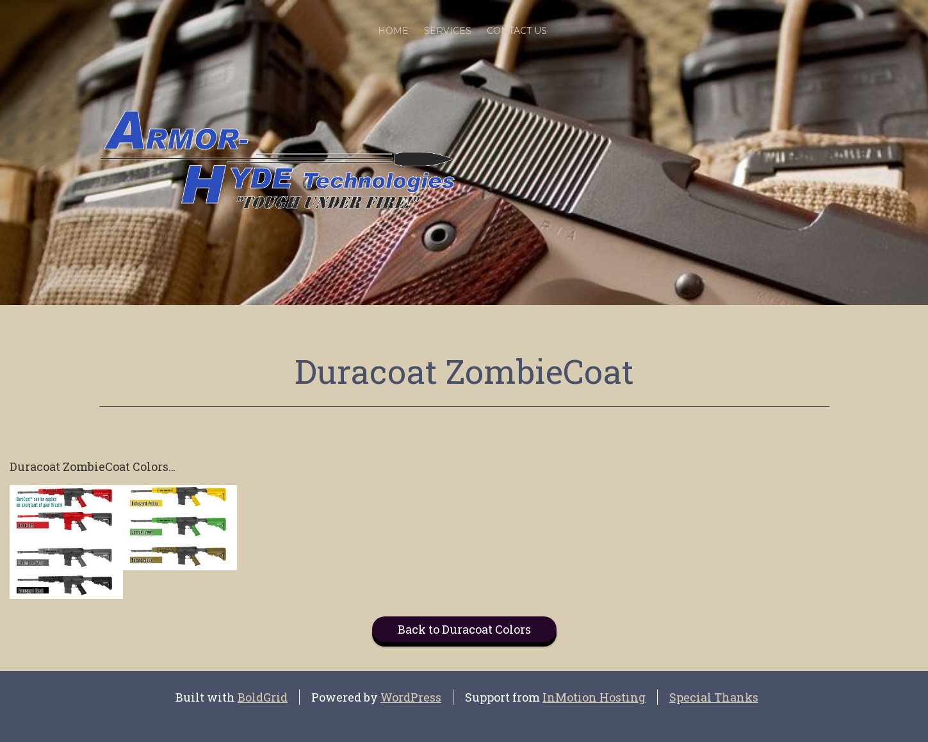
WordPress (410, 697)
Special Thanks (713, 697)
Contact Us (517, 31)
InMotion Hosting (594, 697)
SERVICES (447, 31)
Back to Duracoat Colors (464, 629)
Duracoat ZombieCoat (464, 371)
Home (393, 31)
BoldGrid (263, 697)
